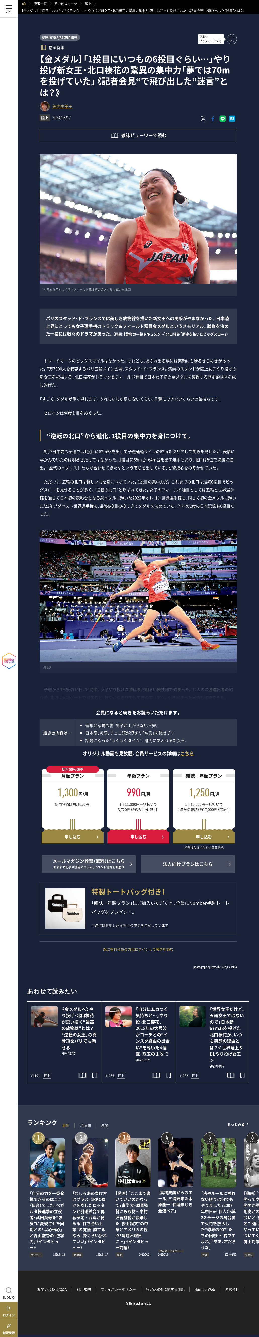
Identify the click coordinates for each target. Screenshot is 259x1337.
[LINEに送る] (222, 118)
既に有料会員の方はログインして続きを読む (138, 949)
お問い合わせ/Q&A (52, 1289)
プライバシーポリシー (118, 1289)
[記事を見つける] (9, 1292)
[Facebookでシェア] (213, 118)
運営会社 (232, 1289)
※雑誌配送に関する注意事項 (204, 847)
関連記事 (251, 1313)
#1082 (183, 1075)
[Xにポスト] (203, 118)
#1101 (35, 1075)
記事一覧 (40, 3)
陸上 (88, 3)
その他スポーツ (65, 3)
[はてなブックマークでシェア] (232, 118)
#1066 (109, 1075)
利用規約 (84, 1289)
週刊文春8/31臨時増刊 (60, 37)
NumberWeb (204, 1289)
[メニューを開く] (9, 9)
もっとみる (236, 1124)
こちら (187, 753)
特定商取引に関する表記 (165, 1289)
